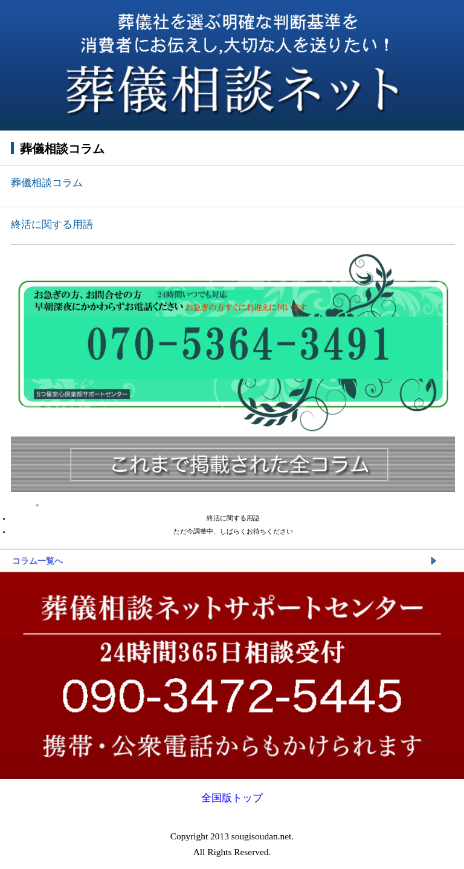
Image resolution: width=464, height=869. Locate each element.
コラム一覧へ (37, 561)
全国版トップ (232, 798)
